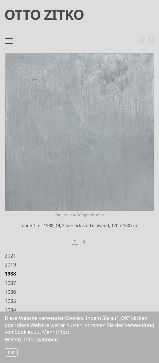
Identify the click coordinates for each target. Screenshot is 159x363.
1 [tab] (75, 241)
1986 (10, 292)
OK (11, 352)
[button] (79, 132)
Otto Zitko (44, 14)
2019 (10, 264)
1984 (10, 310)
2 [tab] (84, 241)
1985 (10, 301)
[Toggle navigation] (9, 43)
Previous (141, 40)
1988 (10, 273)
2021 (10, 255)
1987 (10, 283)
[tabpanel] (79, 143)
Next (151, 40)
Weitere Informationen (31, 339)
